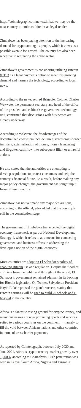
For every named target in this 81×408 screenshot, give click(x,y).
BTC (4, 75)
